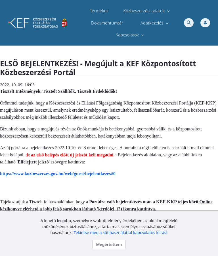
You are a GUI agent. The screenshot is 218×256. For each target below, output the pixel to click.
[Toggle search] (189, 22)
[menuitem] (99, 11)
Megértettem (109, 244)
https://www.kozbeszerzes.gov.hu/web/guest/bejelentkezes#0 (58, 173)
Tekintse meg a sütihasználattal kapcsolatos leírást (121, 232)
